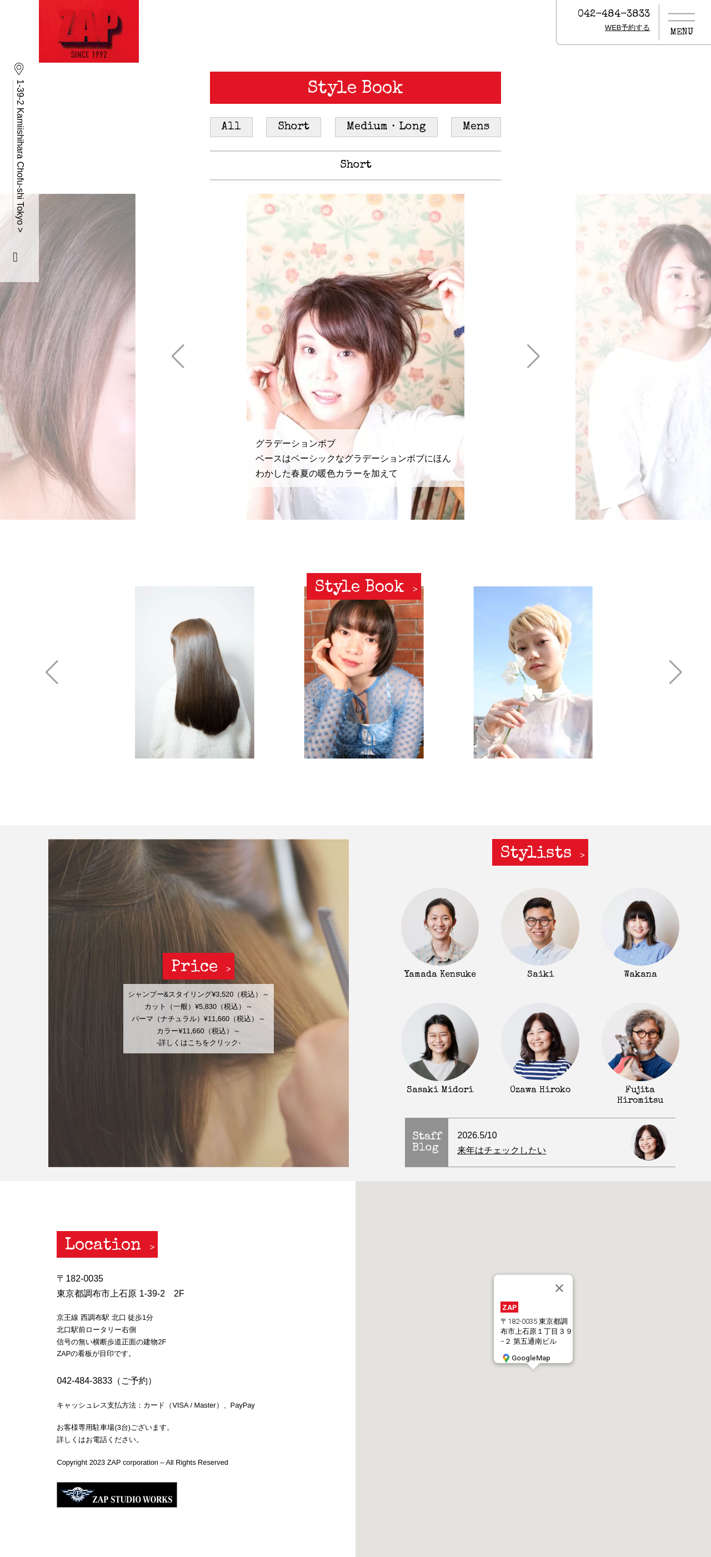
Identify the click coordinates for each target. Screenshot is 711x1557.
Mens (476, 127)
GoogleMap (525, 1357)
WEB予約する (627, 27)
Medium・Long (386, 127)
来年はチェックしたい (501, 1150)
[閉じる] (559, 1288)
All (231, 127)
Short (293, 127)
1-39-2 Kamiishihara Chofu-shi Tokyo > (20, 156)
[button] (178, 356)
